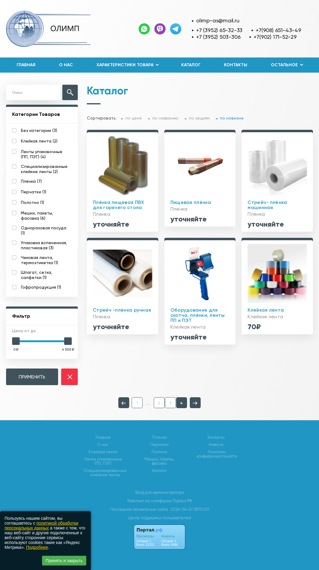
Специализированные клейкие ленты (105, 473)
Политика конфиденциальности (217, 454)
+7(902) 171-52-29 (275, 37)
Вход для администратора (159, 492)
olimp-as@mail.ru (217, 20)
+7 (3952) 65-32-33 (219, 30)
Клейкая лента (103, 452)
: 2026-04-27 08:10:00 (189, 509)
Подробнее (37, 547)
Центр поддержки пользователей (159, 518)
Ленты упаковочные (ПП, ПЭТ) (103, 461)
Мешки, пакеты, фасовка (159, 461)
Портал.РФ (182, 501)
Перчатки (159, 445)
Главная (26, 64)
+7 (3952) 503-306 (218, 37)
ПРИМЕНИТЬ (32, 377)
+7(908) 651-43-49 (278, 30)
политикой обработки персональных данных (41, 525)
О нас (66, 64)
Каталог (190, 64)
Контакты (235, 64)
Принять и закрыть (64, 560)
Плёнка (159, 437)
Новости (216, 445)
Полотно (159, 452)
